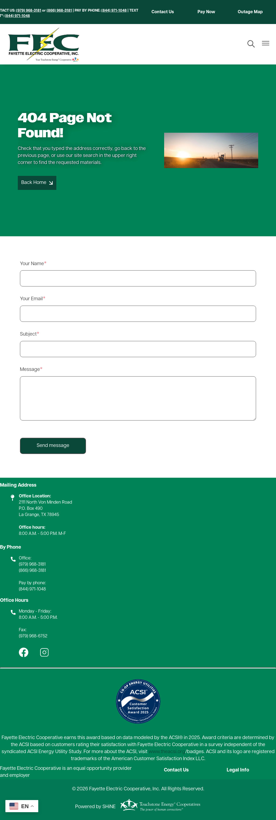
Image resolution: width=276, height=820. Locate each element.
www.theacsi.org (167, 751)
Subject (28, 334)
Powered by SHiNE (95, 806)
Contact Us (162, 12)
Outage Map (250, 12)
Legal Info (238, 770)
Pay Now (206, 12)
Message (30, 369)
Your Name (32, 263)
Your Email (31, 299)
